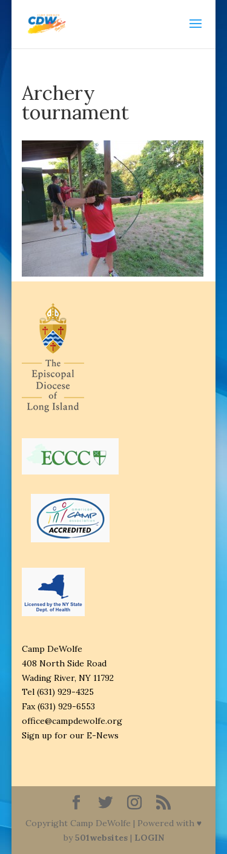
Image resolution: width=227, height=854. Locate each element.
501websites (101, 837)
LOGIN (149, 837)
